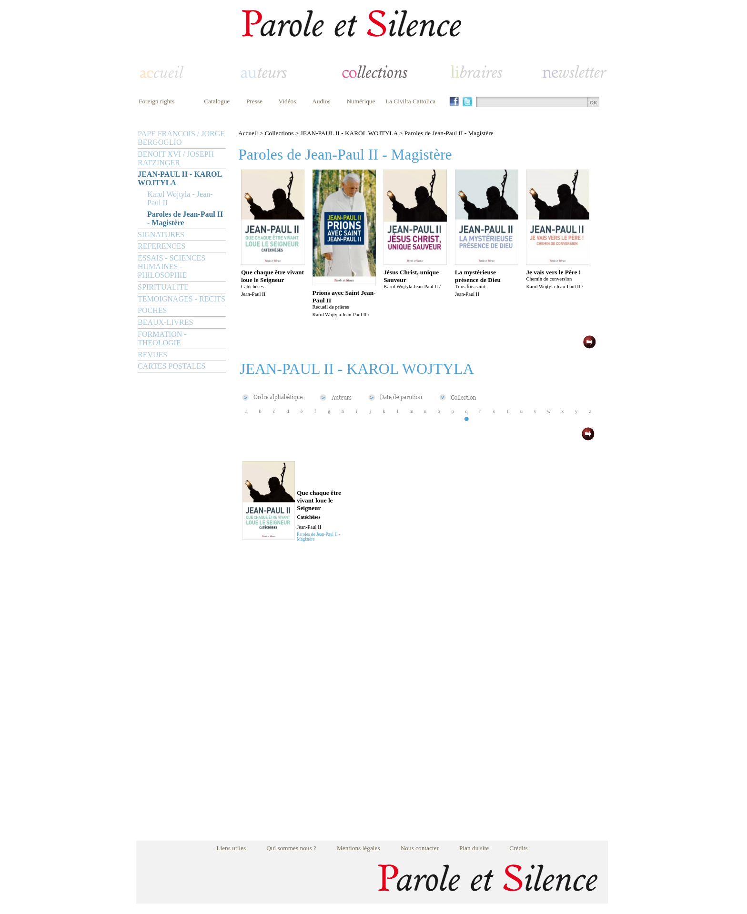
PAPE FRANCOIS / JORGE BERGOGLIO (181, 138)
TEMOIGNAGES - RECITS (181, 299)
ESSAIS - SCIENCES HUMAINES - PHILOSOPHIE (171, 266)
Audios (321, 101)
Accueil (248, 133)
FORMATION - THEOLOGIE (162, 338)
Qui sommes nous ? (291, 848)
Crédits (518, 848)
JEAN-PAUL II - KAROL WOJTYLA (180, 178)
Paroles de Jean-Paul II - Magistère (185, 218)
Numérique (360, 101)
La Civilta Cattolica (410, 101)
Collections (279, 133)
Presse (254, 101)
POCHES (152, 310)
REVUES (152, 355)
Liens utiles (231, 848)
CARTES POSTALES (171, 366)
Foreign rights (156, 101)
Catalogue (217, 101)
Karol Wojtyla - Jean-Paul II (179, 198)
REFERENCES (161, 246)
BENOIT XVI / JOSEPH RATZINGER (176, 158)
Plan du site (474, 848)
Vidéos (287, 101)
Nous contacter (420, 848)
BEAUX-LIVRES (165, 322)
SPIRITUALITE (163, 287)
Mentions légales (358, 848)
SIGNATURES (161, 235)
